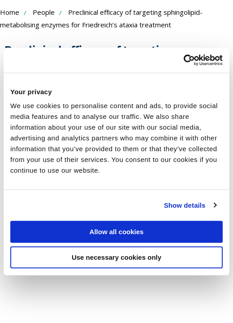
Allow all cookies (117, 232)
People (44, 12)
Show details (185, 205)
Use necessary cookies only (116, 257)
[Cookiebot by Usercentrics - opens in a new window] (183, 60)
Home (9, 12)
